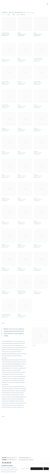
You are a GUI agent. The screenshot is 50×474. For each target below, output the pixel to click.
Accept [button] (46, 468)
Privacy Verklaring (29, 459)
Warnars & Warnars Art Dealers (25, 4)
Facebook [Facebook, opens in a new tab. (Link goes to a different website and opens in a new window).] (8, 463)
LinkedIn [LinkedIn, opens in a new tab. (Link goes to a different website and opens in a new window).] (10, 463)
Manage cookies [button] (25, 468)
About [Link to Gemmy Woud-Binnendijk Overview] (9, 14)
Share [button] (34, 345)
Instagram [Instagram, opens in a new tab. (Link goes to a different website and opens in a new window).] (5, 463)
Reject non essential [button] (36, 468)
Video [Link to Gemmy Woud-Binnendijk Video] (13, 14)
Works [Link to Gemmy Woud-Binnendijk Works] (4, 14)
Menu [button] (47, 4)
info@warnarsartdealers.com (25, 457)
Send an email (3, 463)
